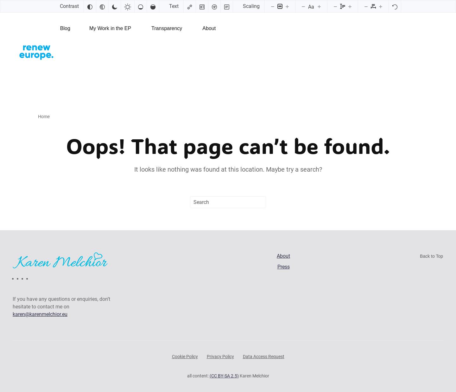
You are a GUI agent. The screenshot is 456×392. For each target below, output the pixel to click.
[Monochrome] (102, 6)
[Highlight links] (189, 6)
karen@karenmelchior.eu (40, 314)
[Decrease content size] (272, 6)
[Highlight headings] (202, 6)
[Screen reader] (214, 6)
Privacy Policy (220, 356)
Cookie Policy (185, 356)
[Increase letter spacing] (380, 6)
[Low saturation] (140, 6)
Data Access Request (263, 356)
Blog (65, 28)
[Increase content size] (287, 6)
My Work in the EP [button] (110, 28)
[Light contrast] (128, 6)
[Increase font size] (319, 6)
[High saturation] (153, 6)
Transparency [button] (166, 28)
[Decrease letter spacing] (366, 6)
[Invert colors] (90, 6)
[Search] (228, 202)
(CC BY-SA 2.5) (224, 375)
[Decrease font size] (303, 6)
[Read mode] (226, 6)
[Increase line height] (350, 6)
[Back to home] (36, 52)
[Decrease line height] (335, 6)
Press (283, 267)
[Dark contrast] (114, 6)
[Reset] (395, 6)
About (209, 28)
